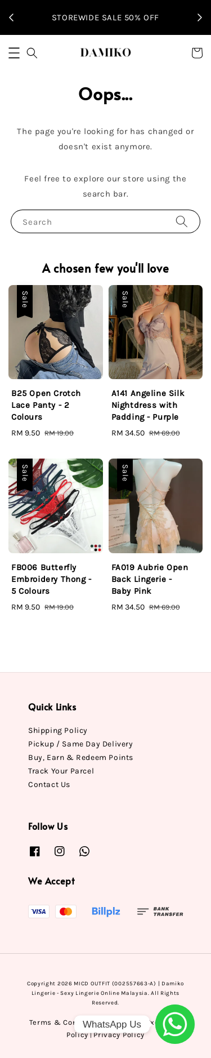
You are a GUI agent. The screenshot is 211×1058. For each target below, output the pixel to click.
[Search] (182, 221)
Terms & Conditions (67, 1022)
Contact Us (49, 784)
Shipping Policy (58, 730)
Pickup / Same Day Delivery (80, 744)
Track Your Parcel (61, 771)
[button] (14, 53)
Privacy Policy (119, 1034)
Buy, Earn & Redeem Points (80, 757)
